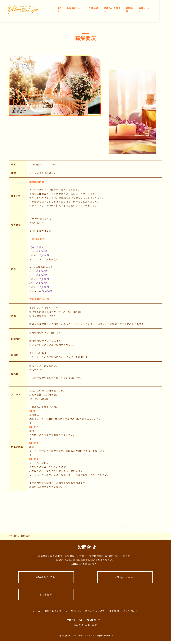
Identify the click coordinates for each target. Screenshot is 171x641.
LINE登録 (46, 594)
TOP (59, 10)
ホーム (36, 611)
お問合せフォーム (125, 577)
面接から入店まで (112, 10)
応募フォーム (144, 10)
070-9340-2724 (46, 577)
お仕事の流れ (92, 10)
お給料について (74, 10)
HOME (13, 536)
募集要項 (129, 10)
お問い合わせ (130, 611)
